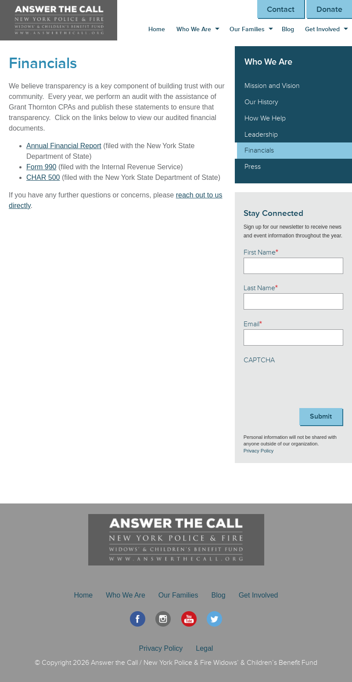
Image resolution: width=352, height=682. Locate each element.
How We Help (265, 118)
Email (253, 324)
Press (252, 166)
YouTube (189, 619)
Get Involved (322, 29)
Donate (329, 9)
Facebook (137, 619)
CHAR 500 (43, 177)
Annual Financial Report (63, 146)
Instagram (163, 619)
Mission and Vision (272, 85)
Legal (204, 648)
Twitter (214, 619)
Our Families (247, 29)
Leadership (261, 134)
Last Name (261, 288)
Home (156, 29)
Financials (259, 150)
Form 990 (41, 167)
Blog (288, 29)
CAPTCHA (259, 360)
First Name (261, 252)
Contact (281, 9)
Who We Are (193, 29)
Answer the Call (63, 20)
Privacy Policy (258, 450)
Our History (261, 102)
